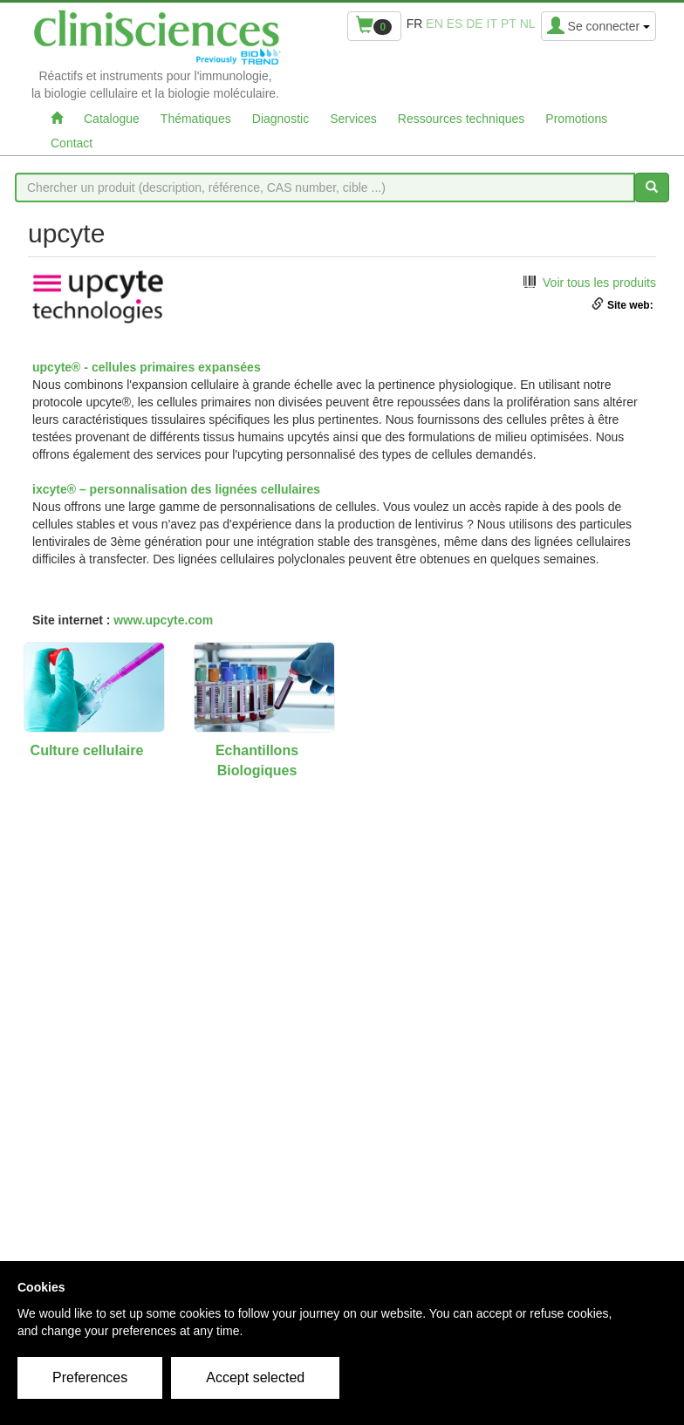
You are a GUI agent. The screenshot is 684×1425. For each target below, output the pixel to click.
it (492, 24)
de (474, 24)
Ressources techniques (461, 119)
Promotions (576, 119)
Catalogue (112, 119)
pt (508, 24)
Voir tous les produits (599, 283)
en (434, 24)
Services (353, 119)
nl (528, 24)
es (455, 24)
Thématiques (196, 119)
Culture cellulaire (87, 750)
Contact (71, 143)
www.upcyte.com (163, 620)
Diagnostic (280, 119)
